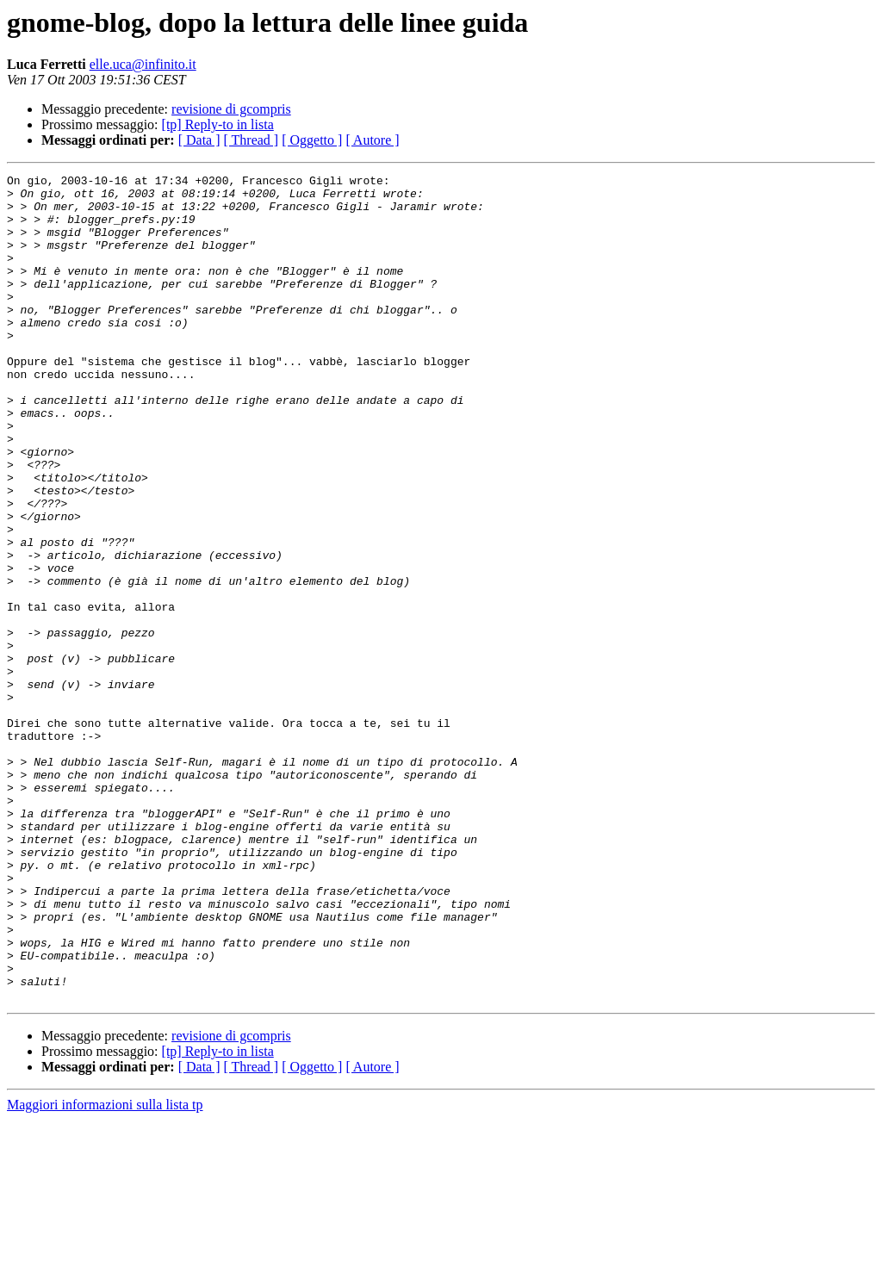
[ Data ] (199, 140)
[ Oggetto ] (312, 140)
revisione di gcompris (231, 109)
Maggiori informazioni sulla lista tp (105, 1270)
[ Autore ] (372, 140)
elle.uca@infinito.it (143, 64)
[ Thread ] (251, 140)
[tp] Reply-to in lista (218, 124)
